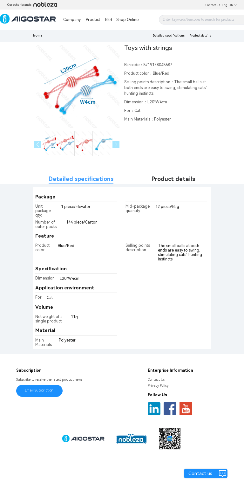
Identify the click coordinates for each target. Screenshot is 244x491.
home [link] (38, 35)
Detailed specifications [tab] (81, 179)
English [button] (229, 5)
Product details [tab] (173, 179)
